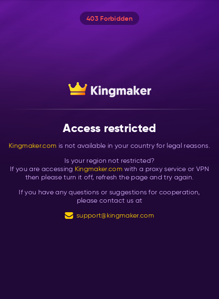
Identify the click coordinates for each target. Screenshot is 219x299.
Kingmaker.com (33, 146)
